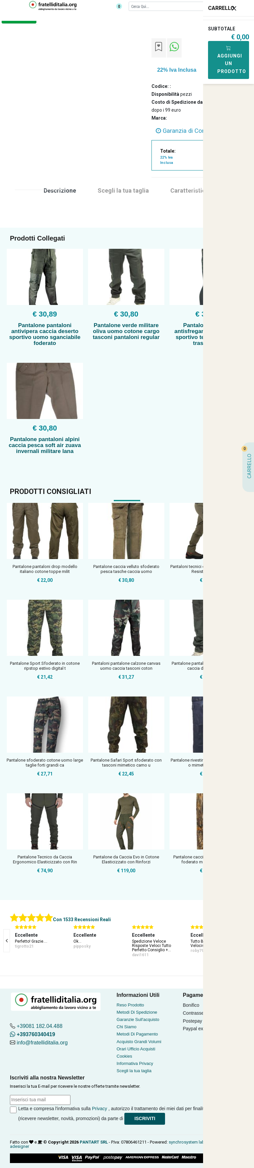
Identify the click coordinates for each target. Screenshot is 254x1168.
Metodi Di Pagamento (137, 1034)
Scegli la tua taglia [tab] (123, 190)
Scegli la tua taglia (134, 1070)
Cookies (124, 1056)
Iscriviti (144, 1118)
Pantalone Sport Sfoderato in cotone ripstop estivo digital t (45, 666)
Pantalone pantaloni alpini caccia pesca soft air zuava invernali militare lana (45, 445)
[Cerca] (181, 6)
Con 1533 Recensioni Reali (82, 919)
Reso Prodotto (130, 1004)
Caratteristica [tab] (189, 190)
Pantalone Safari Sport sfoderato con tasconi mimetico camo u (126, 763)
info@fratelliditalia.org (42, 1042)
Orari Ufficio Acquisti (136, 1048)
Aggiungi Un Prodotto (231, 59)
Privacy (99, 1108)
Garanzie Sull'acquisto (138, 1019)
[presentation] (6, 940)
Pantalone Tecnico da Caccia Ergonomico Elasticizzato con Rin (45, 859)
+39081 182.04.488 (39, 1026)
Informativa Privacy (135, 1063)
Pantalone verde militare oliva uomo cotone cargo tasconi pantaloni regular (126, 331)
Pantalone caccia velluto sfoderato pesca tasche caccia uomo (126, 569)
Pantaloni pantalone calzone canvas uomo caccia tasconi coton (126, 666)
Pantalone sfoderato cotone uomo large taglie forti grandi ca (45, 763)
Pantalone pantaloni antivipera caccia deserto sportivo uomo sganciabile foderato (44, 334)
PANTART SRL (94, 1142)
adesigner (19, 1146)
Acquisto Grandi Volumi (139, 1041)
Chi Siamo (127, 1026)
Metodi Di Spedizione (137, 1012)
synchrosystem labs (188, 1142)
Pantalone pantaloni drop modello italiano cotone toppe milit (45, 569)
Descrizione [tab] (60, 190)
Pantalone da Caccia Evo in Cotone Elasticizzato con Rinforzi (126, 859)
